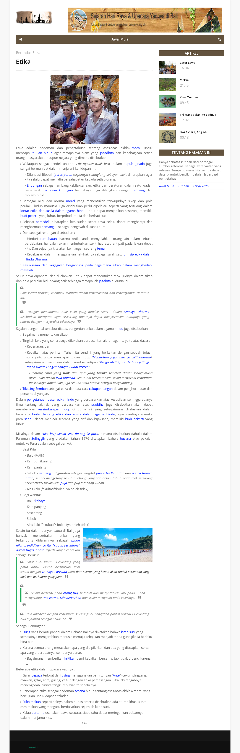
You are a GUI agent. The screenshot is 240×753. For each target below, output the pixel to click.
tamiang (139, 190)
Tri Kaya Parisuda (54, 571)
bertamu (38, 712)
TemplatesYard (33, 747)
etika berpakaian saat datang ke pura (70, 433)
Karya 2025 (201, 186)
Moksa (184, 80)
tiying (66, 675)
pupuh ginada (134, 163)
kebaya (40, 501)
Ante (116, 675)
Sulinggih (38, 438)
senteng (45, 473)
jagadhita (107, 153)
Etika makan (32, 701)
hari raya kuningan (57, 190)
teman (102, 248)
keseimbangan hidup (53, 409)
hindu (119, 328)
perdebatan (48, 238)
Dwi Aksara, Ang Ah (193, 132)
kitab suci (128, 632)
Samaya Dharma (136, 311)
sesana (80, 691)
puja (63, 483)
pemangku (49, 226)
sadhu (28, 419)
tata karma (50, 597)
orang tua (70, 593)
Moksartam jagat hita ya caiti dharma (122, 357)
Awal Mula (166, 186)
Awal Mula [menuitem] (120, 39)
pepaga (36, 675)
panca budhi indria (110, 473)
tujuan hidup (42, 153)
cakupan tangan (101, 388)
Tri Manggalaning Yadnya (198, 115)
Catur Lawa (187, 63)
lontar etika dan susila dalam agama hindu (53, 210)
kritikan (70, 658)
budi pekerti (29, 215)
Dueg (26, 632)
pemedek (43, 222)
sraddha (97, 404)
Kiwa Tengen (189, 97)
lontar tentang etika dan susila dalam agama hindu (73, 414)
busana (125, 438)
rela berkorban (70, 597)
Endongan (34, 185)
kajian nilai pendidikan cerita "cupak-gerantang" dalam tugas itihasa (48, 545)
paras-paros (63, 174)
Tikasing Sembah (35, 388)
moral (136, 148)
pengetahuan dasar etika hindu (50, 399)
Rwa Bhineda (65, 378)
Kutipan (183, 186)
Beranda (23, 52)
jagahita (105, 281)
